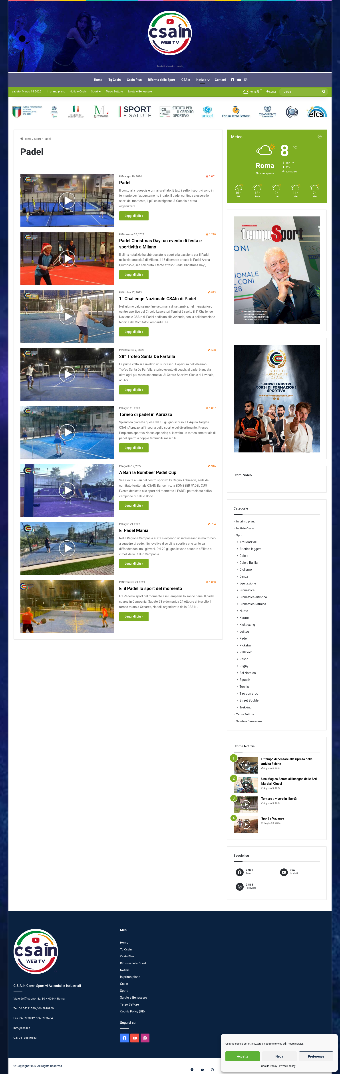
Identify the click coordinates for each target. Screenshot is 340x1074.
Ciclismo (246, 569)
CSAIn (185, 80)
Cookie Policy (269, 1066)
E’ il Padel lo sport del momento (150, 588)
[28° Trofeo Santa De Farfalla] (67, 374)
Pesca (244, 659)
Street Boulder (250, 700)
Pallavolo (246, 652)
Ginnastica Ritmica (253, 604)
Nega (279, 1056)
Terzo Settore (114, 91)
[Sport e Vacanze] (246, 824)
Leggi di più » (134, 216)
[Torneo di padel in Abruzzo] (67, 432)
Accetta (243, 1056)
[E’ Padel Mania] (67, 548)
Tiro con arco (249, 693)
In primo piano (56, 91)
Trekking (246, 707)
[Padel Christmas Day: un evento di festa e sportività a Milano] (67, 258)
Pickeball (246, 645)
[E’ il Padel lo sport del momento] (67, 606)
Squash (245, 680)
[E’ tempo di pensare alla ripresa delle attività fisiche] (246, 765)
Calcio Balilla (249, 562)
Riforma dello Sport (161, 80)
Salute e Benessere (139, 91)
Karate (244, 618)
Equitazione (248, 583)
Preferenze (316, 1056)
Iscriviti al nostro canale (170, 66)
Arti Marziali (248, 542)
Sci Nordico (248, 673)
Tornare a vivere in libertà (279, 798)
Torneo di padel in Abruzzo (145, 414)
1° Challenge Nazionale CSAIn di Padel (157, 298)
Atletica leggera (251, 549)
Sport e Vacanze (272, 818)
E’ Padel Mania (134, 530)
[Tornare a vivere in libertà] (246, 804)
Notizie (201, 80)
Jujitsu (244, 631)
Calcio (244, 556)
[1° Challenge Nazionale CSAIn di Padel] (67, 316)
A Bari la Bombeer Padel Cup (148, 472)
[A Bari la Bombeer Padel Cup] (67, 490)
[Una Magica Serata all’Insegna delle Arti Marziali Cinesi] (246, 785)
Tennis (244, 686)
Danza (244, 576)
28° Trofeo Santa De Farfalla (147, 356)
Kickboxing (247, 624)
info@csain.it (22, 1028)
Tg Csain (115, 80)
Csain (124, 984)
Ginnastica (247, 590)
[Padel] (67, 200)
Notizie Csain (78, 91)
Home (98, 80)
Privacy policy (287, 1066)
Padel (125, 182)
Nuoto (244, 611)
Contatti (220, 80)
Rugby (244, 666)
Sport (94, 91)
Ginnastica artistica (253, 597)
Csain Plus (134, 80)
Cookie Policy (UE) (132, 1011)
